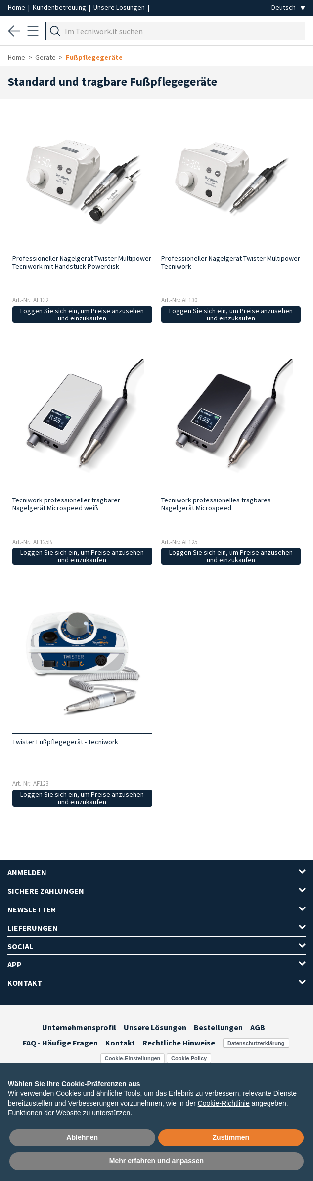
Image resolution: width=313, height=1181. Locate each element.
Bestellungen (218, 1027)
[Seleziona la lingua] (288, 7)
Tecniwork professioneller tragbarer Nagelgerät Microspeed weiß (66, 504)
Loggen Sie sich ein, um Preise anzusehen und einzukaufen (82, 314)
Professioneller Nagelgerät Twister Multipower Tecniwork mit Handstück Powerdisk (81, 262)
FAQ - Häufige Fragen (60, 1042)
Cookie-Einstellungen (132, 1058)
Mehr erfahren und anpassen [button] (156, 1161)
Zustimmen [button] (230, 1137)
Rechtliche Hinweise (178, 1042)
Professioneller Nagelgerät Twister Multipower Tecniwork (230, 262)
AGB (257, 1027)
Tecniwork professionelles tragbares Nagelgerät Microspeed (216, 504)
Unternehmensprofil (79, 1027)
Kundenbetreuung (60, 7)
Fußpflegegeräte (94, 57)
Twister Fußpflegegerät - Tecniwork (65, 742)
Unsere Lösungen (119, 7)
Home (17, 7)
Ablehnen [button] (82, 1137)
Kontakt (120, 1042)
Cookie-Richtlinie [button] (224, 1103)
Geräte (45, 57)
